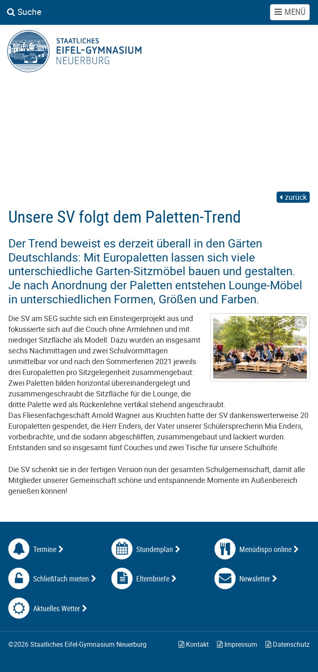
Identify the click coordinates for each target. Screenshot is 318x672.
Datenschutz (287, 644)
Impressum (237, 644)
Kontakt (193, 644)
